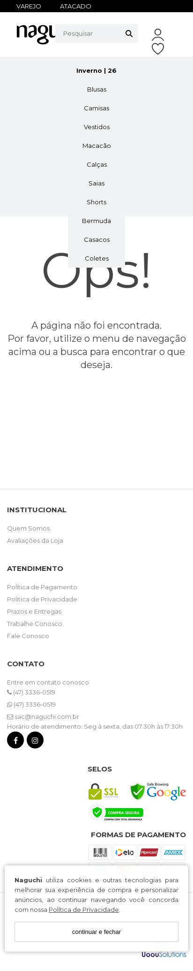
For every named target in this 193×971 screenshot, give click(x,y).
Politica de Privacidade (42, 599)
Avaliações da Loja (35, 540)
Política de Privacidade (84, 909)
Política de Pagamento (42, 587)
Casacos (97, 239)
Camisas (96, 108)
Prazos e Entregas (34, 611)
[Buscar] (129, 33)
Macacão (96, 145)
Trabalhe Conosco (34, 623)
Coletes (97, 258)
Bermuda (96, 220)
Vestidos (97, 127)
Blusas (96, 89)
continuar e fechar (96, 931)
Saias (96, 183)
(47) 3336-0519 (31, 692)
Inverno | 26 (96, 70)
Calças (97, 164)
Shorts (96, 202)
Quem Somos (28, 528)
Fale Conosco (28, 636)
